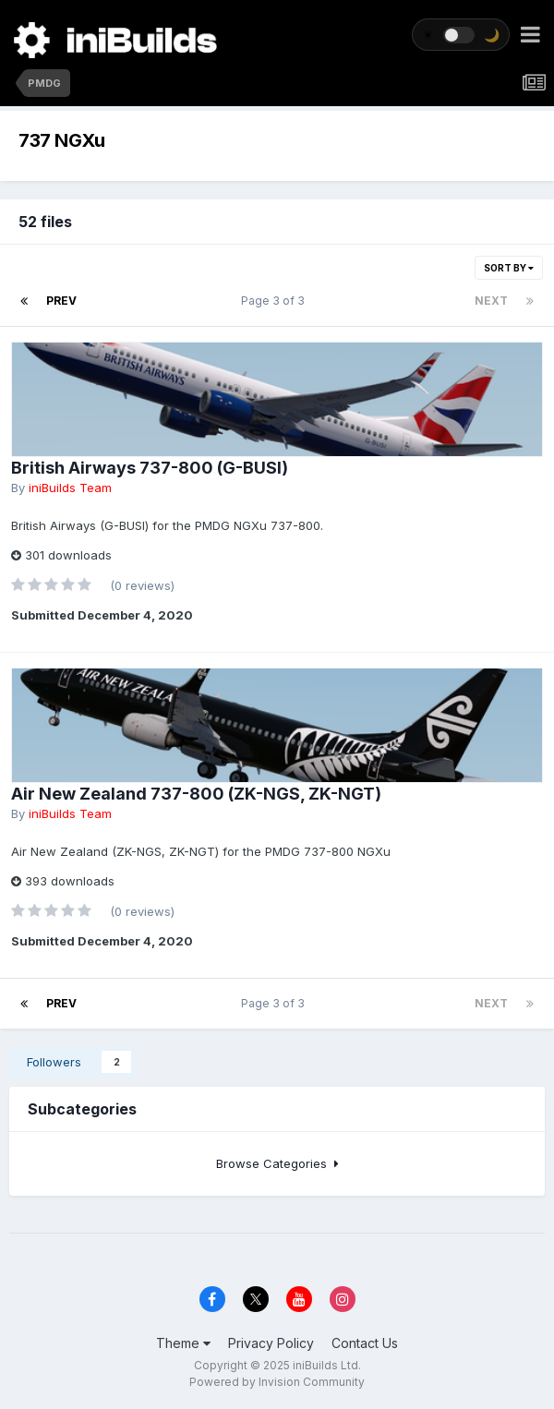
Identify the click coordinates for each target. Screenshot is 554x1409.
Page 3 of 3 (275, 300)
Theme (183, 1343)
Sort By (509, 267)
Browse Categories (277, 1163)
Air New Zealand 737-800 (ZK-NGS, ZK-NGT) (196, 793)
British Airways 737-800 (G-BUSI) (149, 467)
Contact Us (364, 1343)
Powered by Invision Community (277, 1382)
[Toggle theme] (461, 34)
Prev (61, 300)
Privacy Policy (271, 1343)
